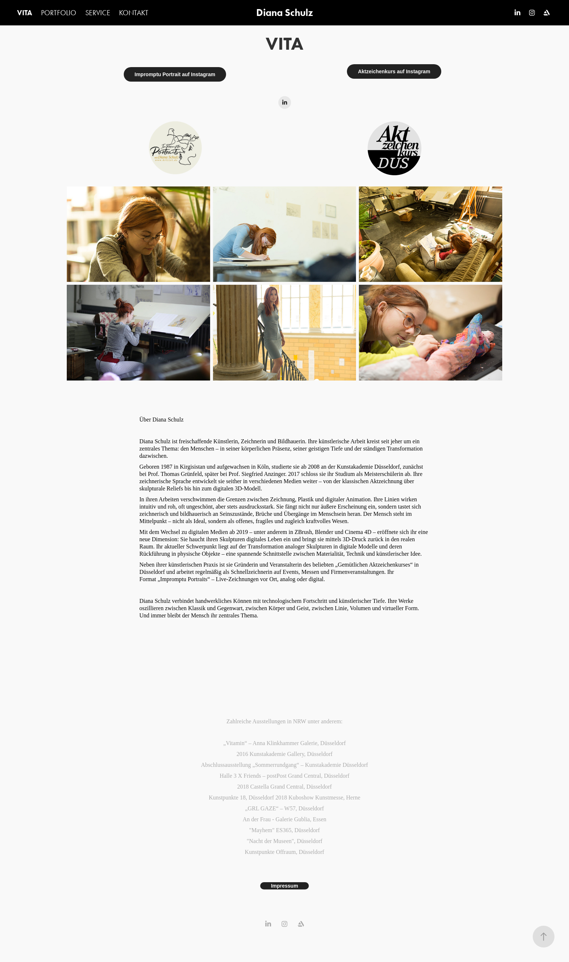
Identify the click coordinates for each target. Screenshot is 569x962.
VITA (24, 12)
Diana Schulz (284, 12)
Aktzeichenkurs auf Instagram (394, 71)
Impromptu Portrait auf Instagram (175, 74)
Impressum (284, 886)
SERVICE (97, 12)
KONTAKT (133, 12)
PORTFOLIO (58, 12)
